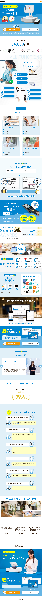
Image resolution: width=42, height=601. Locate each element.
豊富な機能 (25, 1)
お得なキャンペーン (20, 1)
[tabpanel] (21, 366)
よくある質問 (30, 1)
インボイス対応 (14, 1)
